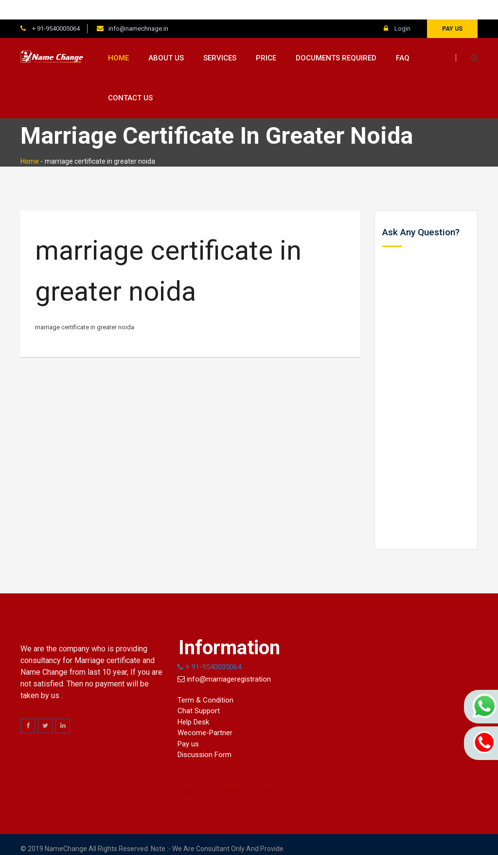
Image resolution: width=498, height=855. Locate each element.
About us (166, 38)
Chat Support (199, 691)
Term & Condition (205, 680)
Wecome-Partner (205, 713)
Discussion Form (204, 735)
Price (266, 38)
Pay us (452, 9)
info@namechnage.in (138, 9)
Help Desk (193, 702)
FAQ (402, 38)
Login (397, 9)
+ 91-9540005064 (55, 9)
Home (118, 38)
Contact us (130, 79)
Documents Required (336, 38)
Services (219, 38)
